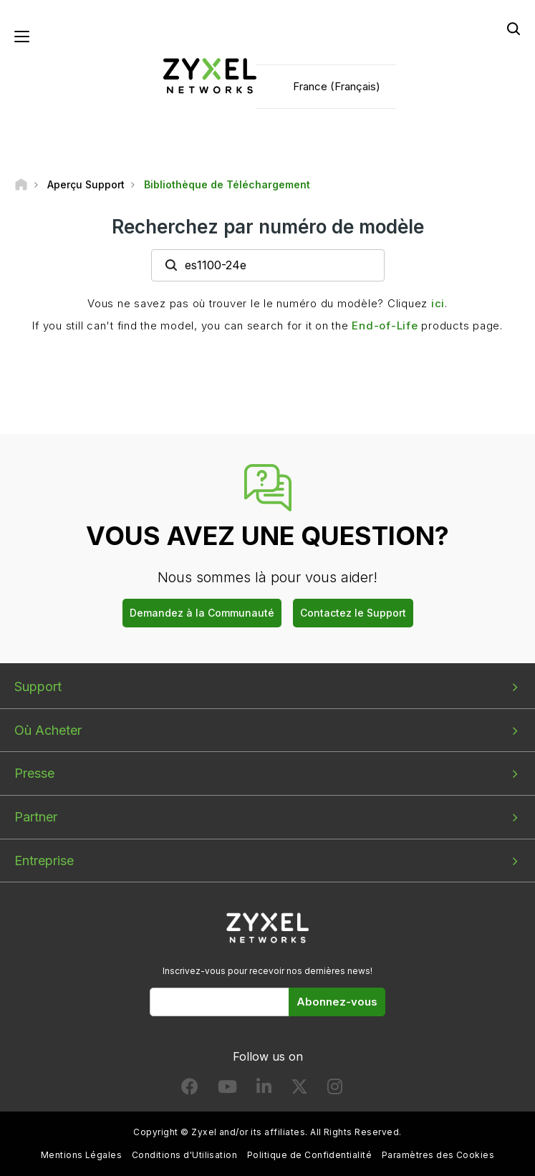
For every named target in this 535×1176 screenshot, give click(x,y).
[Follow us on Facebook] (189, 1089)
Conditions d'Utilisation (185, 1155)
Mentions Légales (81, 1155)
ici (438, 303)
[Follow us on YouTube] (227, 1089)
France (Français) (336, 86)
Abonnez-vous (337, 1001)
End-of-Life (385, 325)
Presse (34, 773)
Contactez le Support (353, 613)
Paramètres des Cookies (438, 1155)
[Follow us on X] (299, 1089)
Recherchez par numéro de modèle (268, 227)
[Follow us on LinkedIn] (263, 1089)
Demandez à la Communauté (202, 613)
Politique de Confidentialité (309, 1155)
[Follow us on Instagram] (334, 1089)
